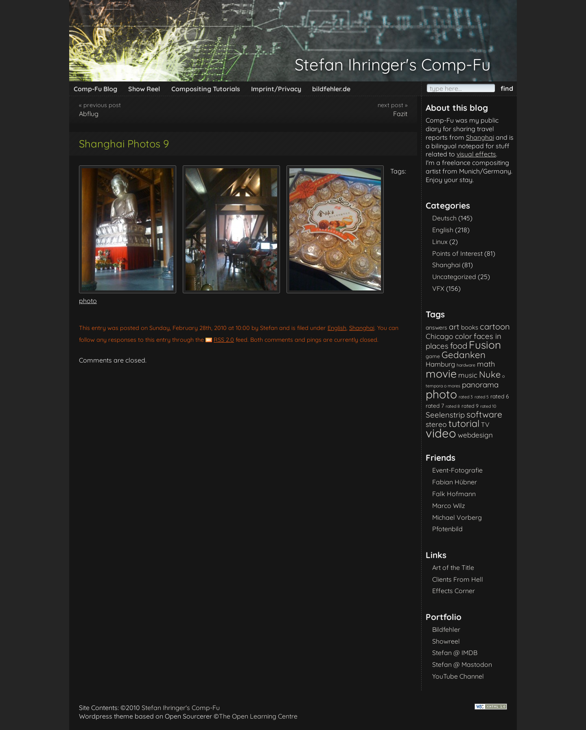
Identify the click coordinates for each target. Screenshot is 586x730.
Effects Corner (453, 591)
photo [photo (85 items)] (441, 394)
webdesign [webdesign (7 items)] (475, 435)
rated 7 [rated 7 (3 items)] (435, 405)
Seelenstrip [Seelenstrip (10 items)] (445, 415)
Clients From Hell (457, 579)
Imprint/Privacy (276, 89)
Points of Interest (457, 253)
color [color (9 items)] (463, 336)
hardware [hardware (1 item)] (466, 365)
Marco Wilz (448, 505)
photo (88, 301)
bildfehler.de (331, 89)
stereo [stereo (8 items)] (436, 424)
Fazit (400, 114)
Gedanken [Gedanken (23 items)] (463, 355)
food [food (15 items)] (458, 346)
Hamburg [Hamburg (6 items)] (440, 364)
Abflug (88, 114)
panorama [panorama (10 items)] (480, 384)
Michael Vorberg (457, 517)
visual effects (476, 154)
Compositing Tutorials (205, 89)
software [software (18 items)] (484, 414)
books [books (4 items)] (469, 327)
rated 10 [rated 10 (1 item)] (488, 406)
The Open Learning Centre (258, 716)
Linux (440, 241)
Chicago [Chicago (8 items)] (439, 336)
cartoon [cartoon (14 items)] (495, 326)
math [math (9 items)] (486, 364)
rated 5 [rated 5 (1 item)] (481, 397)
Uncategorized (454, 277)
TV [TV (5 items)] (485, 424)
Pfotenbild (447, 529)
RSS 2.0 (224, 339)
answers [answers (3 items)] (436, 327)
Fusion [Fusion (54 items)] (485, 345)
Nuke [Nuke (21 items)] (490, 374)
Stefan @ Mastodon (462, 664)
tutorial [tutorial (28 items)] (463, 423)
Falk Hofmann (454, 494)
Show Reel (144, 89)
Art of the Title (453, 567)
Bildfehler (446, 629)
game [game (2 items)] (433, 356)
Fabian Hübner (454, 482)
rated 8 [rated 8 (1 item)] (453, 406)
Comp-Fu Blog (95, 89)
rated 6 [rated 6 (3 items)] (499, 396)
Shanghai (361, 328)
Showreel (446, 641)
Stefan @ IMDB (454, 653)
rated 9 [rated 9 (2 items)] (470, 405)
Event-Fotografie (457, 470)
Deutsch (444, 218)
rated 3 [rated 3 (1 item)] (466, 397)
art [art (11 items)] (454, 327)
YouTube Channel (458, 676)
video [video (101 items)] (441, 433)
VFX (438, 288)
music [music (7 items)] (467, 375)
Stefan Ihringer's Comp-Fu (393, 64)
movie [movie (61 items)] (441, 373)
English (337, 328)
